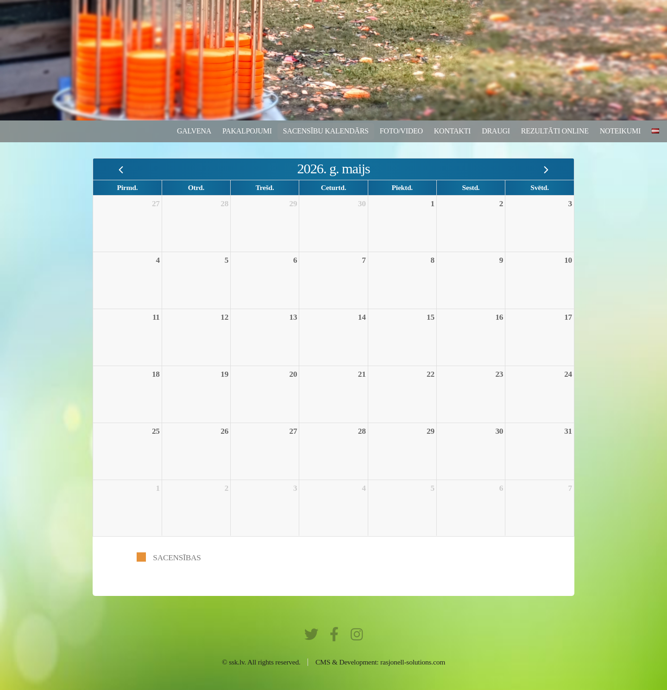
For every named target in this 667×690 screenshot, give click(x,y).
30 (362, 203)
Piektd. (402, 187)
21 (362, 374)
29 (293, 203)
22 (430, 374)
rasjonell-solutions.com (412, 662)
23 (499, 374)
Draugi (496, 131)
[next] (546, 169)
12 (224, 317)
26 (224, 431)
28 (224, 203)
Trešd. (265, 187)
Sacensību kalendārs (326, 131)
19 (224, 374)
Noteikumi (620, 131)
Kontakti (452, 131)
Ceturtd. (333, 187)
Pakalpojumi (247, 131)
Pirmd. (127, 187)
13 (293, 317)
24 (568, 374)
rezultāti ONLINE (555, 131)
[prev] (121, 169)
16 (499, 317)
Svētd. (539, 187)
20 (293, 374)
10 (568, 260)
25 (156, 431)
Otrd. (196, 187)
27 (156, 203)
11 (156, 317)
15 (430, 317)
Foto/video (401, 131)
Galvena (194, 131)
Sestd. (471, 187)
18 (156, 374)
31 (568, 431)
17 (568, 317)
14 (362, 317)
